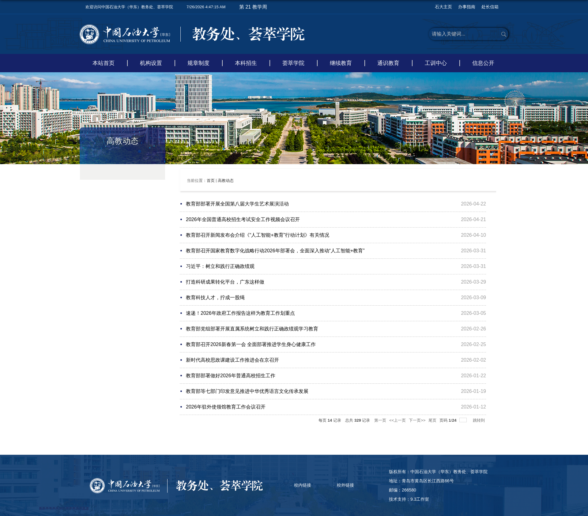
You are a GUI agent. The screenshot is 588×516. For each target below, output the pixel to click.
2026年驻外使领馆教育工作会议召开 (226, 406)
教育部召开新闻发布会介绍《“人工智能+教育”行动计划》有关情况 (257, 235)
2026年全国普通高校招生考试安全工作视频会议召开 (243, 219)
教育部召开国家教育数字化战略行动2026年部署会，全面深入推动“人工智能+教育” (275, 250)
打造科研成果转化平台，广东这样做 (225, 281)
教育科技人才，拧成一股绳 (215, 297)
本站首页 (103, 63)
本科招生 (246, 63)
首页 (211, 180)
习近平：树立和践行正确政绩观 (220, 266)
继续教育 (341, 63)
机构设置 (151, 63)
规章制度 (198, 63)
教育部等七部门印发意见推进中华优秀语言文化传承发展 (247, 391)
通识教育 (388, 63)
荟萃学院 (293, 63)
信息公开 (483, 63)
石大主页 (443, 6)
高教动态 (226, 180)
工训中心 (436, 63)
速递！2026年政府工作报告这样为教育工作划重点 (240, 313)
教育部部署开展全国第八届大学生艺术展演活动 (237, 203)
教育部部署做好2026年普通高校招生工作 (230, 375)
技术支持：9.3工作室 (409, 499)
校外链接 (345, 485)
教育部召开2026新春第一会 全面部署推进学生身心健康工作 (251, 344)
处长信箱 (490, 6)
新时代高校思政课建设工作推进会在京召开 (232, 360)
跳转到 (479, 420)
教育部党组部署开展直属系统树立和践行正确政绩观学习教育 (252, 328)
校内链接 (302, 485)
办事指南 (466, 6)
